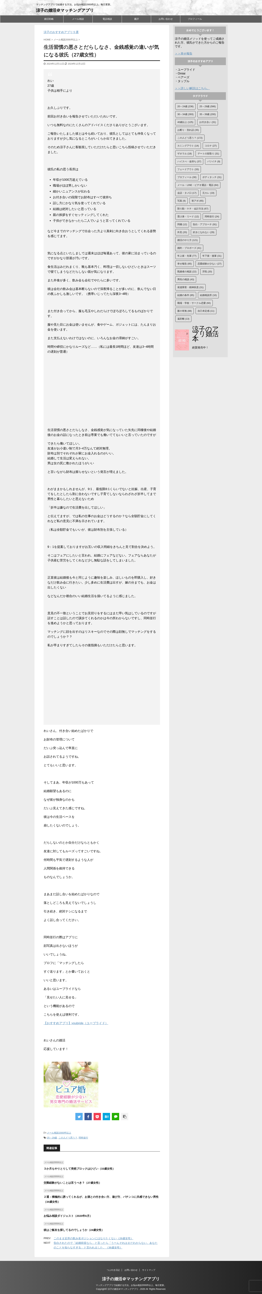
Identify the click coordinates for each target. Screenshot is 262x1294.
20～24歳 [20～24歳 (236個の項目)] (185, 106)
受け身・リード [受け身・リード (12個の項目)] (188, 216)
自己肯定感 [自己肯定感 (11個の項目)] (206, 311)
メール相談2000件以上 (59, 1132)
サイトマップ (148, 1270)
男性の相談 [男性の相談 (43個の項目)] (185, 279)
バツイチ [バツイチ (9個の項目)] (213, 161)
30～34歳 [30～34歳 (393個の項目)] (185, 114)
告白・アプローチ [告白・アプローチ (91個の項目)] (205, 224)
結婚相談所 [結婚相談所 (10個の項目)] (208, 295)
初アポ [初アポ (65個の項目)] (198, 200)
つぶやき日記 (113, 1270)
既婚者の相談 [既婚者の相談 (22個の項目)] (186, 271)
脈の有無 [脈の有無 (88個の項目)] (184, 311)
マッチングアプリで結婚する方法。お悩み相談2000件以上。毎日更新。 (131, 1285)
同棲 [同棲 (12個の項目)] (182, 224)
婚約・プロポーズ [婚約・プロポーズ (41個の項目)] (189, 248)
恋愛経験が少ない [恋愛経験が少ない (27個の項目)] (209, 263)
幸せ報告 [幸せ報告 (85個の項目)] (184, 263)
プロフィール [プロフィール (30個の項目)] (186, 177)
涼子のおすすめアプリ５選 (61, 32)
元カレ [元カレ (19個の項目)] (208, 193)
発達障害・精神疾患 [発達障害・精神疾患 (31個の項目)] (190, 287)
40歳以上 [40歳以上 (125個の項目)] (185, 122)
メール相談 (78, 19)
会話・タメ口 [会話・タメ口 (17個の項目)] (186, 193)
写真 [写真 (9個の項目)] (181, 200)
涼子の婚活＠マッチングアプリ (65, 10)
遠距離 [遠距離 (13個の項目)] (183, 318)
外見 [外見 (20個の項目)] (182, 232)
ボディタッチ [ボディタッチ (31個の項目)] (211, 177)
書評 (136, 19)
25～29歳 (52, 1137)
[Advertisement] (101, 393)
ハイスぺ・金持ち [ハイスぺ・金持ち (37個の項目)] (189, 161)
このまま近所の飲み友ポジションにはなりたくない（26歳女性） (93, 1238)
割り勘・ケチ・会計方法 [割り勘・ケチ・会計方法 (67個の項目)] (192, 208)
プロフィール (195, 19)
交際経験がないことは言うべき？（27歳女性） (72, 1182)
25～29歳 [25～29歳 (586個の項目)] (207, 106)
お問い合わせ (166, 19)
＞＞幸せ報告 (183, 53)
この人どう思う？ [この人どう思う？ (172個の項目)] (190, 137)
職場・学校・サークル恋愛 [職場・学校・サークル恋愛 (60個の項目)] (194, 303)
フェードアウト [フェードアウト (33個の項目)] (188, 169)
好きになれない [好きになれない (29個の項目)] (203, 232)
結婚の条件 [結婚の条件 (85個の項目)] (185, 295)
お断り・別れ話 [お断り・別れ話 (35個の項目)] (188, 130)
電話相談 (107, 19)
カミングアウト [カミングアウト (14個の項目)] (188, 145)
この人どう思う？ (67, 1137)
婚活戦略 (49, 19)
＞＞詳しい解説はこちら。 (192, 88)
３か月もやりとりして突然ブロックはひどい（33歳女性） (79, 1168)
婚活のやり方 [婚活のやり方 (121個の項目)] (187, 240)
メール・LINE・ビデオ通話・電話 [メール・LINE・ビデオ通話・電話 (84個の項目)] (197, 185)
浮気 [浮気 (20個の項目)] (207, 271)
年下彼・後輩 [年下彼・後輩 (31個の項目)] (211, 255)
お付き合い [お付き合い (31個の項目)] (207, 122)
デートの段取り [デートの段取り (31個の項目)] (208, 153)
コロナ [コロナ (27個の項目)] (211, 145)
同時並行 (83, 1137)
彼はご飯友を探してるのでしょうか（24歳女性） (74, 1229)
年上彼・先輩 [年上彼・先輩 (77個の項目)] (186, 255)
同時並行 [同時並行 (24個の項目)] (212, 216)
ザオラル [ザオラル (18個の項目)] (184, 153)
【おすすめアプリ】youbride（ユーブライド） (76, 1023)
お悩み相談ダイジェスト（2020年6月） (68, 1215)
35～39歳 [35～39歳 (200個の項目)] (207, 114)
